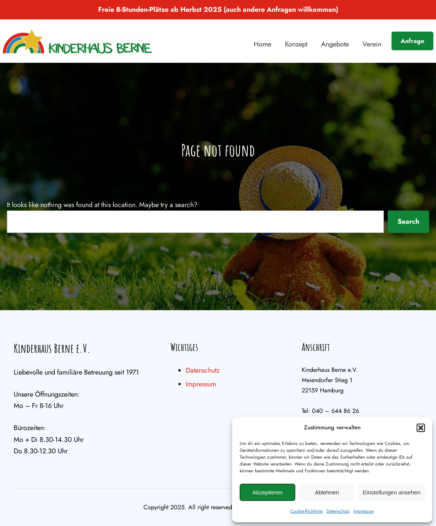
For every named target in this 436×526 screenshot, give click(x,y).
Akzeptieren (267, 492)
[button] (421, 428)
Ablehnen (327, 492)
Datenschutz (338, 511)
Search (408, 221)
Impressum (363, 511)
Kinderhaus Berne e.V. (52, 348)
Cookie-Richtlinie (306, 511)
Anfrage (412, 41)
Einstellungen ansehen (391, 492)
